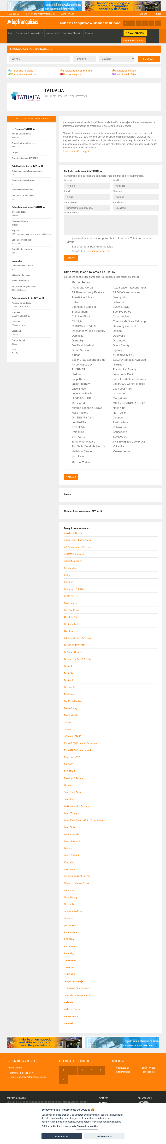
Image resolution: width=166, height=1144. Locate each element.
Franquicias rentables (20, 70)
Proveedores (148, 1071)
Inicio (10, 33)
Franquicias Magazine (71, 33)
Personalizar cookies (87, 1126)
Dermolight (76, 340)
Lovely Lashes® (79, 393)
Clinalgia (74, 321)
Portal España (122, 1067)
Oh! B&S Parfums (80, 417)
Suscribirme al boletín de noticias (90, 246)
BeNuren (116, 302)
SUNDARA (117, 437)
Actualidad (37, 33)
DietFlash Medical (80, 345)
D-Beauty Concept (122, 326)
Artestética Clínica (80, 297)
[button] (83, 49)
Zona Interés (70, 202)
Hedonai (74, 374)
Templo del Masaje (81, 441)
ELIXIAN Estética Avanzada (127, 360)
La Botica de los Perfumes (127, 379)
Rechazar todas (104, 1136)
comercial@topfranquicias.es (40, 14)
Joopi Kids (76, 379)
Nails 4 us (116, 408)
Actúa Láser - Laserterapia (127, 287)
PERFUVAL (76, 427)
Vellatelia (116, 446)
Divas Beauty (118, 345)
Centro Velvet (119, 316)
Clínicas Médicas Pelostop (127, 321)
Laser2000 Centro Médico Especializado (127, 384)
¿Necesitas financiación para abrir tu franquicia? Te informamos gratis (109, 239)
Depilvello (116, 336)
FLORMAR (76, 369)
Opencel (115, 417)
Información (52, 33)
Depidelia (75, 336)
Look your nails (120, 389)
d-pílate (115, 350)
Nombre (68, 180)
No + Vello (117, 413)
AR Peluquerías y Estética (85, 292)
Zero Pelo (75, 456)
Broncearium (77, 312)
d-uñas (73, 355)
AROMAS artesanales (124, 292)
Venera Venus (119, 451)
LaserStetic (76, 389)
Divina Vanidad (78, 350)
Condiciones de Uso (98, 251)
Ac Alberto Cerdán (80, 287)
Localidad (118, 202)
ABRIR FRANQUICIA (133, 40)
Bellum (73, 302)
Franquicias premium (124, 70)
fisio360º (116, 364)
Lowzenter (117, 393)
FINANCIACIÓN (135, 33)
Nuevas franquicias (71, 74)
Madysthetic (118, 398)
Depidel (115, 331)
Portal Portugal (122, 1071)
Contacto (89, 33)
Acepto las (89, 251)
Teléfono (117, 191)
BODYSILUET (119, 307)
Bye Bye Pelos (119, 312)
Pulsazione (117, 427)
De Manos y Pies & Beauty (86, 331)
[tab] (84, 49)
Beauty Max (118, 297)
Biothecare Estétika (81, 307)
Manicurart (76, 403)
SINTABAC (76, 437)
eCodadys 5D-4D (121, 355)
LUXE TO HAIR (79, 398)
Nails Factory (77, 413)
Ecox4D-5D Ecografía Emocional (86, 360)
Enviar (71, 257)
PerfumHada (118, 422)
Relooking (75, 432)
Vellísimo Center (79, 451)
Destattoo (116, 340)
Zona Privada (67, 14)
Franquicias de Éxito (124, 74)
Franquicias (22, 33)
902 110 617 (13, 14)
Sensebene (117, 432)
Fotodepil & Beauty (122, 369)
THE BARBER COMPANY (126, 441)
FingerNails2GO (79, 364)
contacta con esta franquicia (31, 118)
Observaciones (71, 212)
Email (67, 191)
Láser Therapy (78, 384)
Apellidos (118, 180)
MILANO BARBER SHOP (126, 403)
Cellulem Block (78, 316)
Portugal (157, 14)
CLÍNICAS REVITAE (82, 326)
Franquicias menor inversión (76, 70)
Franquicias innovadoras (22, 74)
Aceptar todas (61, 1136)
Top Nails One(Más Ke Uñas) (86, 446)
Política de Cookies (52, 1126)
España (143, 14)
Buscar (148, 58)
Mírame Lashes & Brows (84, 408)
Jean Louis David (121, 374)
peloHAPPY (76, 422)
